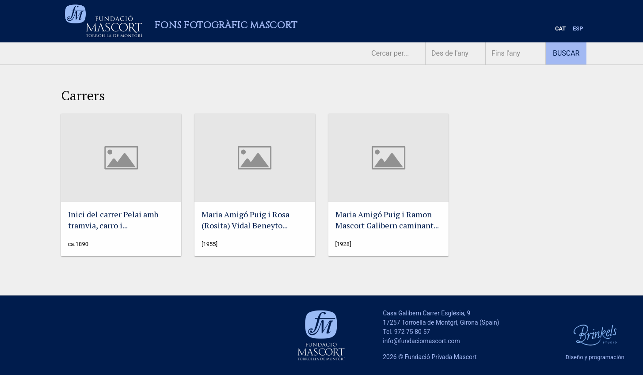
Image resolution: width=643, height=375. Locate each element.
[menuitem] (560, 28)
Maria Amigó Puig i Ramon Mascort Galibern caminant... (387, 220)
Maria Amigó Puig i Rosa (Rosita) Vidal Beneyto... (245, 220)
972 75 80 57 (412, 331)
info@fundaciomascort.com (421, 341)
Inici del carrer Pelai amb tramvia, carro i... (113, 220)
